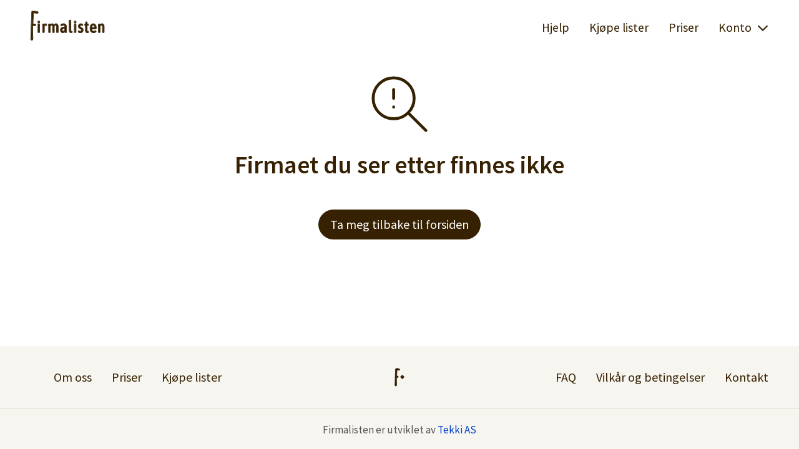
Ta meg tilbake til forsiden (399, 224)
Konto (743, 27)
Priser (684, 27)
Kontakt (746, 377)
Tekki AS (457, 430)
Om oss (73, 377)
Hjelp (555, 27)
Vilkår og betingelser (650, 377)
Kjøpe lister (619, 27)
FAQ (566, 377)
